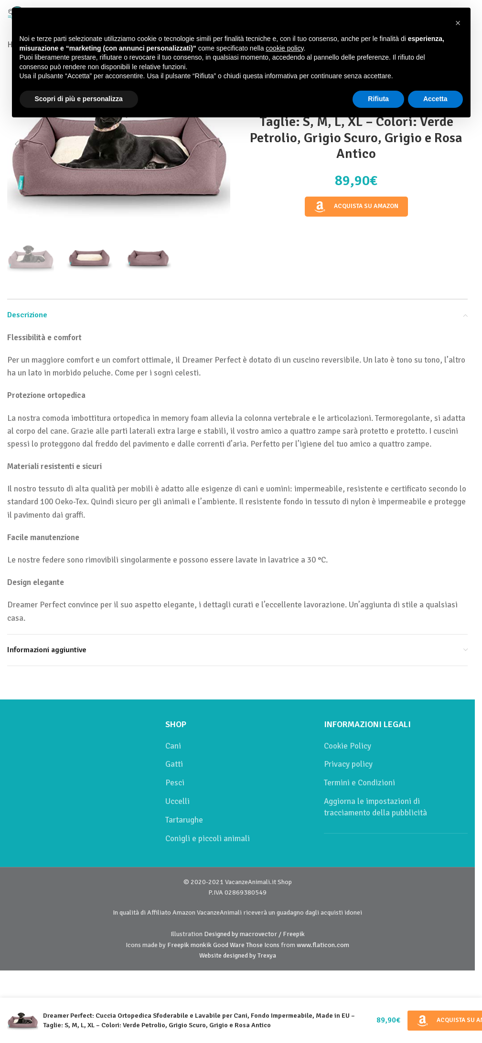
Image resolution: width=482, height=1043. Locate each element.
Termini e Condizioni (359, 783)
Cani (173, 746)
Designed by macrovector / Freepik (254, 934)
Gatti (174, 764)
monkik (201, 945)
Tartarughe (184, 820)
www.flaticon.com (323, 945)
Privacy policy (348, 764)
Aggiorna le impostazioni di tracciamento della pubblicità (375, 807)
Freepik (178, 945)
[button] (16, 144)
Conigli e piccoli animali (207, 839)
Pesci (174, 783)
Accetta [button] (435, 99)
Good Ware (229, 945)
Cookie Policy (347, 746)
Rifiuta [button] (378, 99)
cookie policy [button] (284, 48)
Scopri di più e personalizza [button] (79, 99)
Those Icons (262, 945)
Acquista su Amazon (356, 206)
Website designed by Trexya (237, 955)
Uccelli (177, 801)
